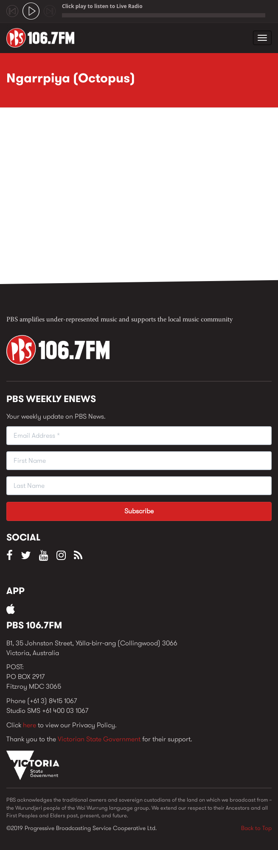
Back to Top (256, 828)
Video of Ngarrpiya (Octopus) (142, 198)
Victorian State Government (99, 739)
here (29, 725)
